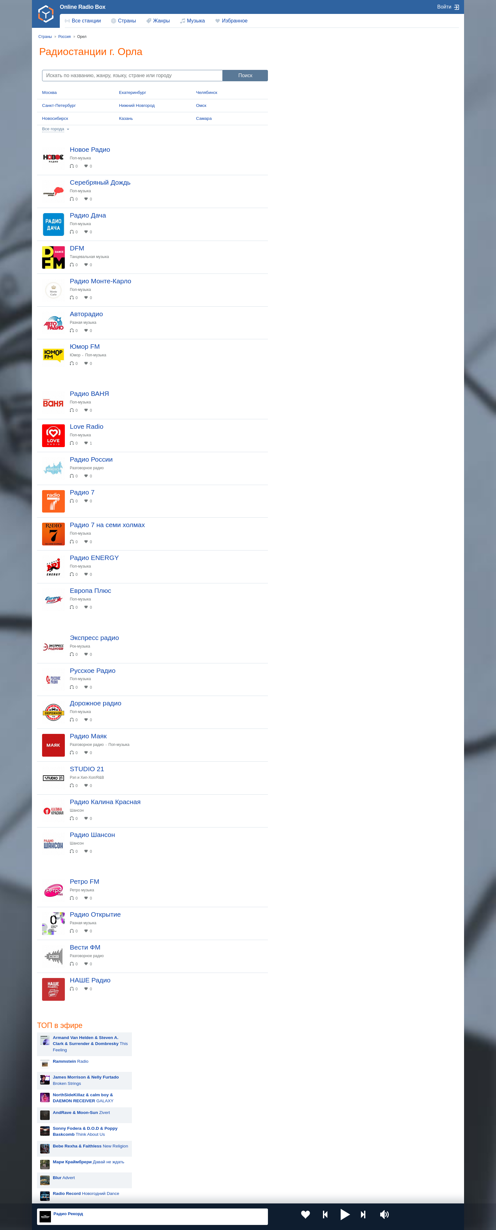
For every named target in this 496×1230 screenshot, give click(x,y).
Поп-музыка (84, 158)
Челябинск (206, 92)
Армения (227, 1157)
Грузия (139, 1178)
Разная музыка (87, 343)
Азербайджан (232, 1178)
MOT (293, 320)
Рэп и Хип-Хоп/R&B (91, 852)
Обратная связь (225, 1196)
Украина (141, 1146)
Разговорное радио (91, 505)
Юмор (79, 380)
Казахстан (314, 1146)
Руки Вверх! (301, 336)
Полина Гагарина (306, 478)
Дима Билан (301, 351)
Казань (126, 118)
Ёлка (294, 399)
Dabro (295, 446)
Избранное (235, 20)
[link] (46, 14)
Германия (313, 1178)
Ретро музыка (86, 977)
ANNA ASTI (300, 430)
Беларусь (57, 1178)
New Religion (326, 171)
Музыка (196, 20)
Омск (201, 105)
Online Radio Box (82, 7)
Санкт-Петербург (59, 105)
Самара (204, 118)
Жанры (161, 20)
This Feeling (326, 69)
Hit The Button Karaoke (311, 257)
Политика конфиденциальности (177, 1196)
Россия (55, 1146)
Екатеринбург (132, 92)
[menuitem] (83, 21)
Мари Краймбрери (307, 272)
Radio (307, 86)
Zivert (317, 138)
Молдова (228, 1146)
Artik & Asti (299, 383)
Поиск (245, 75)
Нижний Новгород (137, 105)
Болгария (313, 1157)
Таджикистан (146, 1157)
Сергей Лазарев (305, 462)
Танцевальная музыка (93, 269)
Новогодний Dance (322, 219)
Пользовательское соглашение (115, 1196)
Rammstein (300, 304)
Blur (292, 288)
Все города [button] (53, 128)
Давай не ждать (324, 187)
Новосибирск (55, 118)
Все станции (86, 20)
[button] (320, 1216)
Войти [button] (444, 6)
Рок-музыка (84, 704)
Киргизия (57, 1157)
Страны (127, 20)
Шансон (81, 889)
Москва (49, 92)
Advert (300, 203)
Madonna (298, 415)
